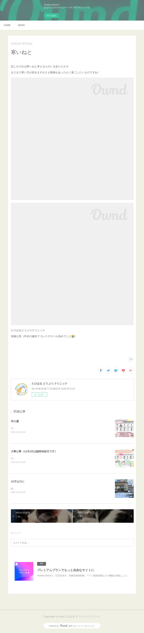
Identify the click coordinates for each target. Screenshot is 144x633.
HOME (7, 25)
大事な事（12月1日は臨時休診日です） (34, 451)
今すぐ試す (51, 16)
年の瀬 (15, 421)
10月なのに (17, 481)
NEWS (21, 25)
